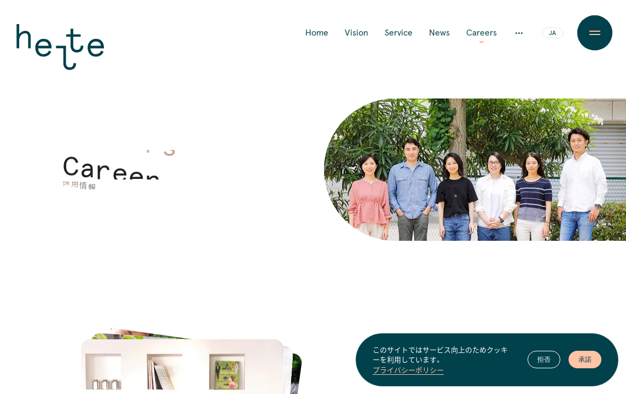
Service (399, 32)
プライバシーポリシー (408, 373)
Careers (481, 32)
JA (552, 33)
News (439, 32)
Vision (356, 32)
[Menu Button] (595, 33)
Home (316, 32)
